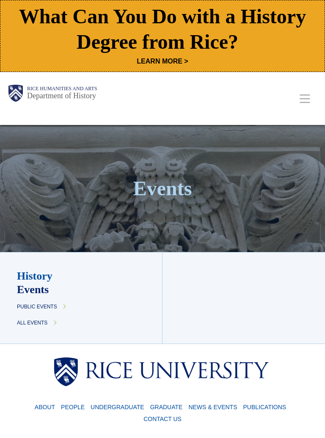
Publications (264, 407)
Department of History (61, 95)
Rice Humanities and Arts (62, 88)
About (45, 407)
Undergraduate (117, 407)
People (73, 407)
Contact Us (162, 419)
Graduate (166, 407)
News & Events (212, 407)
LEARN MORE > (162, 61)
